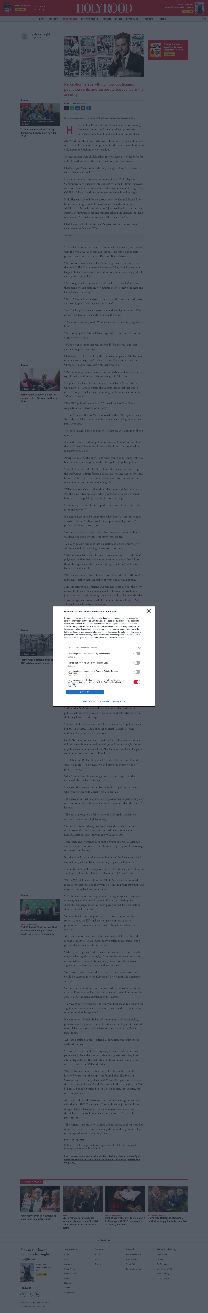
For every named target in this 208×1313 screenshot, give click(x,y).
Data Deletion (89, 701)
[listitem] (104, 647)
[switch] (136, 653)
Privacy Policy (119, 701)
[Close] (149, 611)
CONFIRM (85, 692)
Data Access (104, 701)
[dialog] (104, 656)
